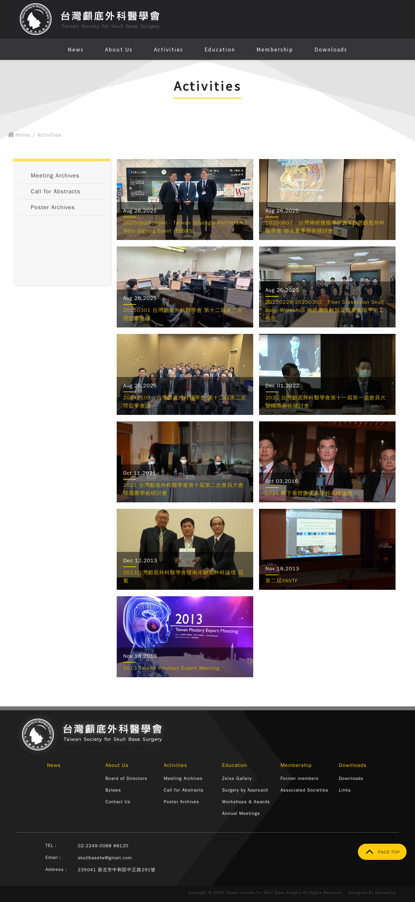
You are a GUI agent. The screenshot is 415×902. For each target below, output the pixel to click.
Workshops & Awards (246, 802)
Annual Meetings (241, 813)
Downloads (330, 49)
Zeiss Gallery (237, 778)
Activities (168, 49)
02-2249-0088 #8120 (103, 846)
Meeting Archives (55, 175)
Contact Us (117, 802)
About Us (119, 49)
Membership (274, 49)
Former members (299, 778)
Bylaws (113, 790)
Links (345, 790)
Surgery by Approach (245, 790)
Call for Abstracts (55, 191)
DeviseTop (385, 892)
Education (220, 49)
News (76, 49)
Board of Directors (126, 778)
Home (15, 136)
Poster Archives (53, 207)
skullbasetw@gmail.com (105, 858)
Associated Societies (304, 790)
